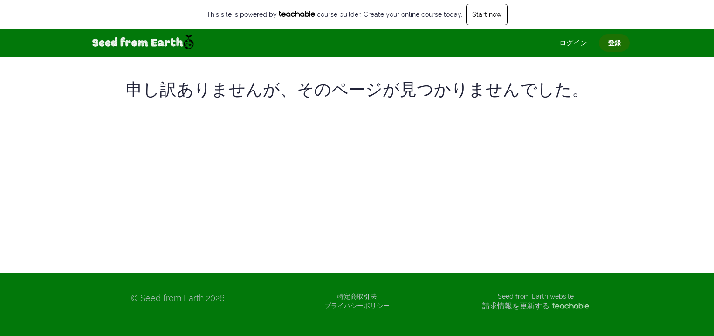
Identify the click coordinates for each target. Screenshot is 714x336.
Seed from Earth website (536, 296)
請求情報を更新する (535, 305)
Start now (486, 14)
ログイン (573, 43)
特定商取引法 (357, 296)
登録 (614, 43)
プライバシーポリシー (357, 305)
